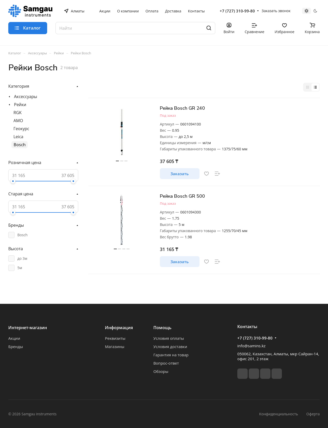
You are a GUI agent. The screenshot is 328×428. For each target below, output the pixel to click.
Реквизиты (115, 338)
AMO (18, 120)
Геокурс (21, 128)
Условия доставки (170, 346)
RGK (17, 112)
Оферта (313, 413)
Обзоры (160, 371)
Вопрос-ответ (166, 363)
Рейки (20, 104)
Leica (18, 136)
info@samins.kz (251, 345)
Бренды (15, 346)
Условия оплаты (168, 338)
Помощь (162, 327)
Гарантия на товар (171, 354)
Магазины (114, 346)
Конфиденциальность (278, 413)
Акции (14, 338)
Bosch (19, 144)
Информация (119, 327)
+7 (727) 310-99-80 (237, 11)
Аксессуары (25, 96)
